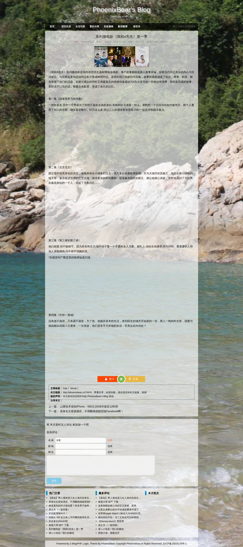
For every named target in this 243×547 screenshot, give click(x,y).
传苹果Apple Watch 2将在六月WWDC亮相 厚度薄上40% (128, 513)
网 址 (51, 452)
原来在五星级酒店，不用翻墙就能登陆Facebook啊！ (91, 411)
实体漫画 (108, 26)
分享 (133, 379)
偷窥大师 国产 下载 (59, 525)
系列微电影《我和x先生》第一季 (121, 36)
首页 (52, 26)
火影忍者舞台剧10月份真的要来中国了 (118, 509)
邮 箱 (51, 446)
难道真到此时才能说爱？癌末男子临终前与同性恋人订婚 (78, 505)
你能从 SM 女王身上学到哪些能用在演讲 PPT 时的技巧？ (79, 517)
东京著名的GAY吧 (58, 521)
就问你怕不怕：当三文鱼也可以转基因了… (120, 517)
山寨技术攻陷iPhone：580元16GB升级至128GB (89, 406)
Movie (73, 388)
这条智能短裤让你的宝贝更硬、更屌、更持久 (122, 505)
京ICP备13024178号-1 (175, 543)
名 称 (51, 440)
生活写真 (80, 26)
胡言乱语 (66, 26)
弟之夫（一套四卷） (59, 509)
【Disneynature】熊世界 (111, 521)
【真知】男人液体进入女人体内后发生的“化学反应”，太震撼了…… (84, 497)
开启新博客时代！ (58, 513)
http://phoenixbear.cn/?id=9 (77, 392)
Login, (86, 543)
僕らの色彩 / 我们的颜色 (61, 533)
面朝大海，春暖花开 (109, 533)
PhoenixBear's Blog (98, 396)
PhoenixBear (87, 42)
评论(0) (163, 42)
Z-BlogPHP (75, 543)
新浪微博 (122, 26)
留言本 (136, 26)
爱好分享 (94, 26)
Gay (65, 388)
